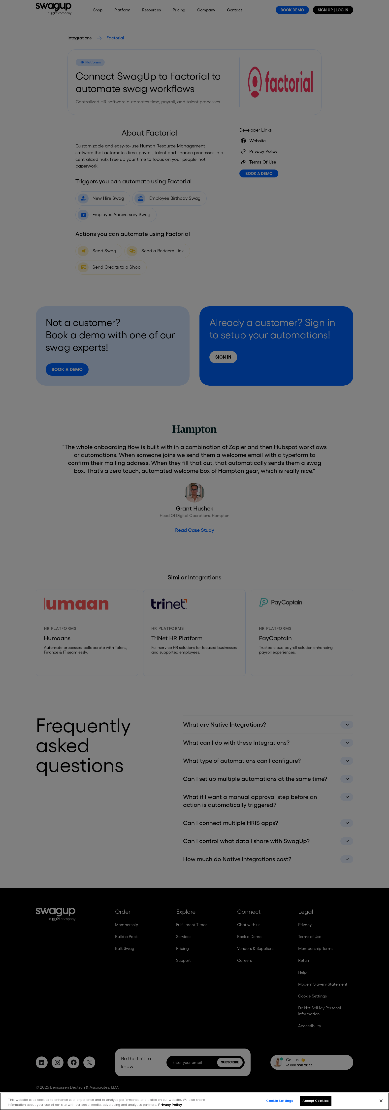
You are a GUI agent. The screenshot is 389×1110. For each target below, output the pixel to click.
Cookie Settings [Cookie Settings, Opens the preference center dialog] (279, 1101)
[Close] (381, 1100)
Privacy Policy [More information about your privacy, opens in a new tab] (170, 1105)
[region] (194, 1101)
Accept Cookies (315, 1101)
